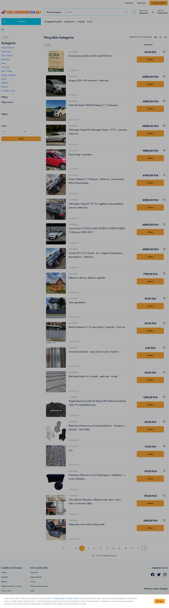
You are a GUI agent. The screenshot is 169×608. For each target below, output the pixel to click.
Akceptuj (159, 601)
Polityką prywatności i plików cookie (66, 598)
